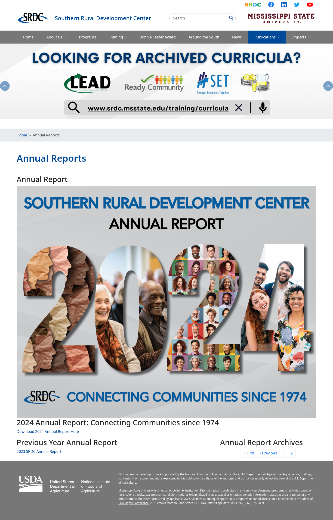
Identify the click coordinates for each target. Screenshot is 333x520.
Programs (87, 37)
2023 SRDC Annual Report (39, 451)
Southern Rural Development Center (103, 18)
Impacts (299, 37)
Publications (270, 37)
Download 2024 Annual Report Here (48, 431)
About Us (54, 37)
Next (328, 86)
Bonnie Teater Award (157, 37)
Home (28, 37)
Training (116, 37)
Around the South (203, 37)
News (237, 37)
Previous (5, 86)
